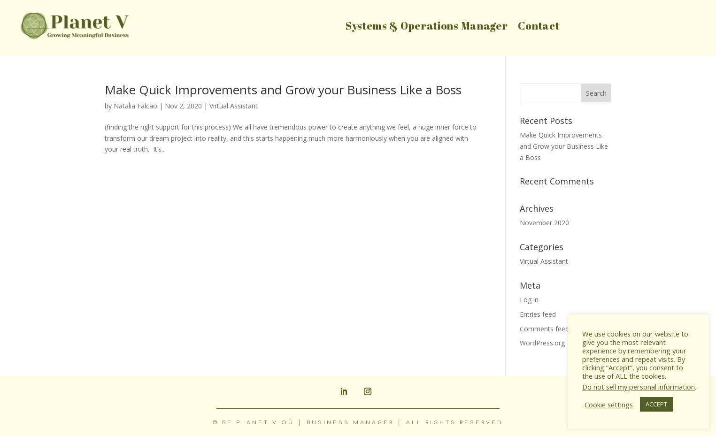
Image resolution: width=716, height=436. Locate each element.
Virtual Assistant (233, 105)
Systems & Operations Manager (427, 27)
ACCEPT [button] (656, 404)
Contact (538, 27)
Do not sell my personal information (638, 386)
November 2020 (544, 222)
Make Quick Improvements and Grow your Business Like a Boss (283, 89)
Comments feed (544, 328)
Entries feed (538, 314)
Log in (529, 299)
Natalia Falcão (135, 105)
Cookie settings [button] (609, 404)
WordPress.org (542, 342)
